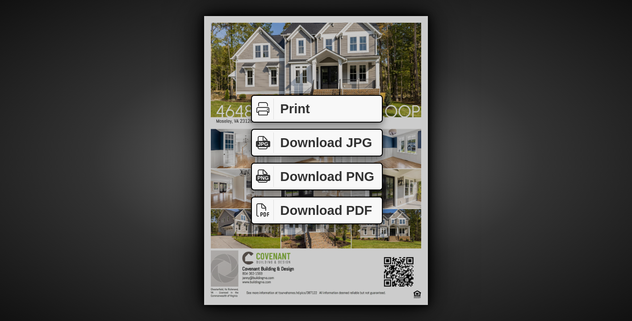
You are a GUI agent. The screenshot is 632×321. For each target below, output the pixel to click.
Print (281, 109)
